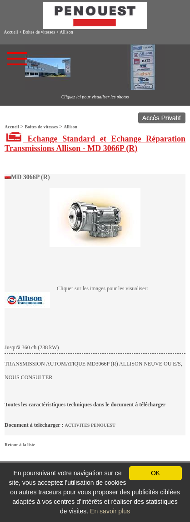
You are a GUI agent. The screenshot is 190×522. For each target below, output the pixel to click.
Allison (66, 31)
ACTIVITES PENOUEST (90, 425)
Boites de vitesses (39, 31)
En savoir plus (110, 511)
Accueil (11, 31)
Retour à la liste (20, 444)
